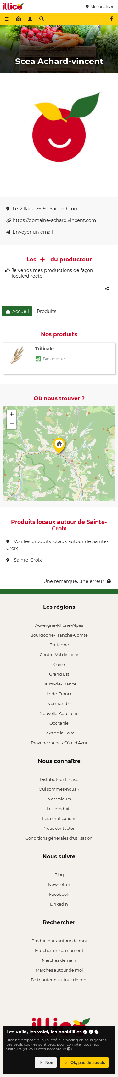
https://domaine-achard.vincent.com (51, 220)
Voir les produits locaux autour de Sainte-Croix (57, 545)
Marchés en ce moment (59, 950)
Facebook (59, 894)
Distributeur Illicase (59, 779)
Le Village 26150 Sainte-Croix (42, 209)
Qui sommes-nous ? (59, 789)
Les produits (59, 808)
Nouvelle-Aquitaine (59, 713)
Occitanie (59, 723)
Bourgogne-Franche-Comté (59, 634)
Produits (46, 311)
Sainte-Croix (24, 560)
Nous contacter (59, 828)
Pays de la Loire (59, 732)
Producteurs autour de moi (59, 940)
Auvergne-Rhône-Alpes (59, 625)
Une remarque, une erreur (77, 581)
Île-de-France (59, 693)
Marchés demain (59, 960)
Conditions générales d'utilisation (59, 838)
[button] (59, 447)
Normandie (59, 703)
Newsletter (59, 884)
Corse (59, 664)
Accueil (17, 311)
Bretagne (59, 644)
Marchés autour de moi (59, 969)
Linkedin (59, 903)
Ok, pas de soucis (84, 1062)
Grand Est (59, 674)
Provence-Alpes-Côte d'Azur (59, 742)
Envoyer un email (29, 232)
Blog (59, 874)
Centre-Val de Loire (59, 654)
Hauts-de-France (59, 683)
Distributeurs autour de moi (59, 979)
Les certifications (59, 818)
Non (45, 1062)
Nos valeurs (59, 798)
